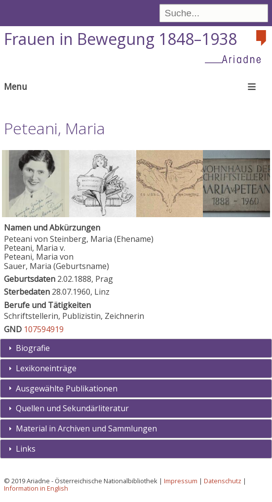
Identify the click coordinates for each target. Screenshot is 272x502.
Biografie (33, 348)
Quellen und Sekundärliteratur (72, 408)
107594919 (44, 329)
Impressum (180, 480)
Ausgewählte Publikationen (66, 388)
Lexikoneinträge (46, 368)
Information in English (36, 488)
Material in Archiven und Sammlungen (86, 428)
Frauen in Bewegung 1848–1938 (120, 38)
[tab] (136, 348)
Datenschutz (222, 480)
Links (26, 448)
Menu (15, 86)
